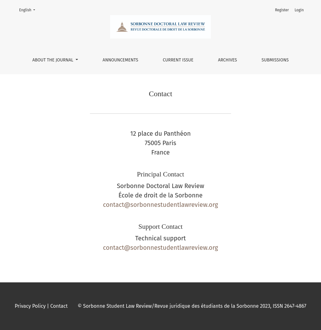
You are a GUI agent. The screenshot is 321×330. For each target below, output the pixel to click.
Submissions (275, 60)
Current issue (178, 60)
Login (299, 10)
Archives (227, 60)
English (29, 9)
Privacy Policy (30, 306)
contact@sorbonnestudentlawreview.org (160, 204)
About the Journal (53, 60)
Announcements (120, 60)
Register (282, 10)
